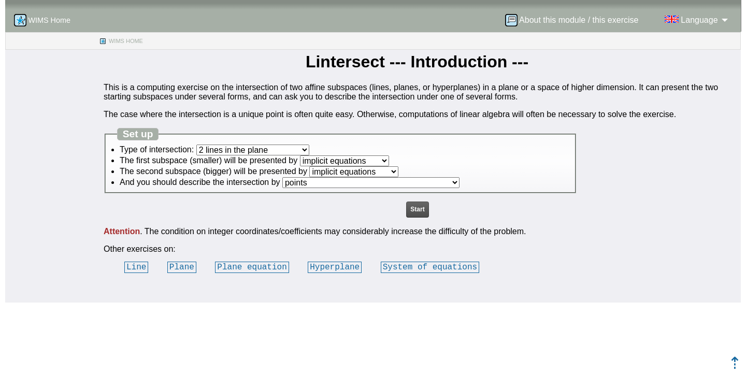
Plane (181, 266)
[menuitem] (575, 20)
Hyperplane (335, 266)
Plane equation (251, 266)
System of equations (430, 266)
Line (136, 266)
